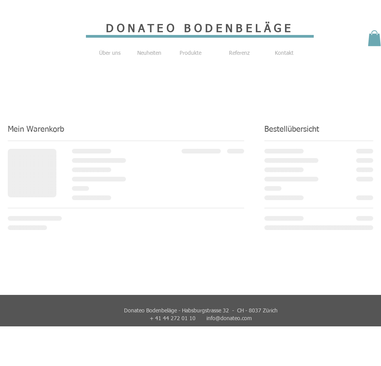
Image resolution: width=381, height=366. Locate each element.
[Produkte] (190, 53)
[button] (374, 38)
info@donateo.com (229, 318)
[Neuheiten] (149, 53)
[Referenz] (239, 53)
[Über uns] (109, 53)
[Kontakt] (284, 53)
